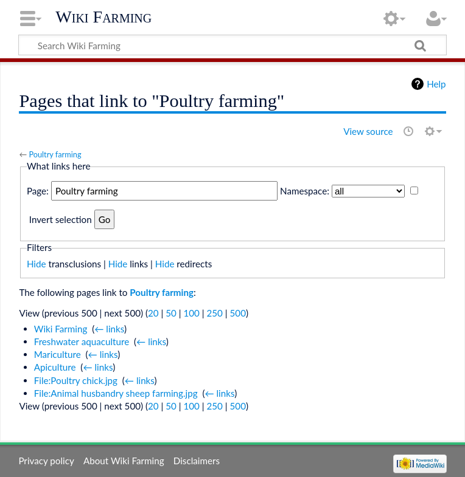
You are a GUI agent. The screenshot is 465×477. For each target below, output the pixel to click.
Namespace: (304, 190)
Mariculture (57, 354)
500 (238, 312)
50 (171, 312)
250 (215, 312)
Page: (38, 190)
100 (191, 312)
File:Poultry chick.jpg (75, 380)
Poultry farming (55, 154)
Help (436, 83)
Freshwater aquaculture (82, 341)
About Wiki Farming (123, 460)
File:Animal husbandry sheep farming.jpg (116, 393)
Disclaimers (196, 460)
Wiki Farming (103, 16)
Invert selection (60, 219)
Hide (36, 263)
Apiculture (55, 367)
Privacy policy (46, 460)
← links (109, 328)
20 (153, 312)
